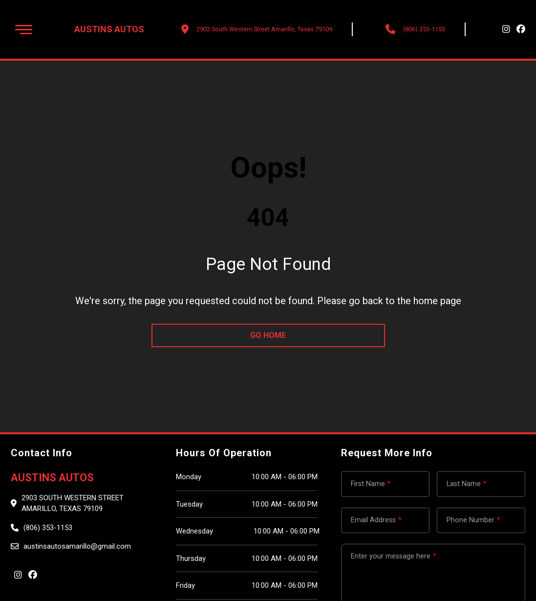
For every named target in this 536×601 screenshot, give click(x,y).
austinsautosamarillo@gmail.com (77, 546)
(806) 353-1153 (424, 29)
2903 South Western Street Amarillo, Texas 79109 (72, 503)
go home (268, 335)
